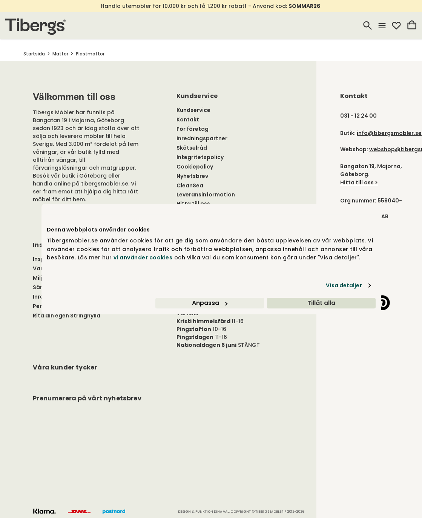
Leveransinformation (205, 194)
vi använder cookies (143, 257)
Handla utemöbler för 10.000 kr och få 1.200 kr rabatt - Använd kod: (210, 6)
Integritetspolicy (200, 157)
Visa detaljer (344, 285)
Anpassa (209, 303)
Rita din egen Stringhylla (66, 315)
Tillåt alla (321, 303)
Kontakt (187, 119)
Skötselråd (191, 148)
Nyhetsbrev (192, 176)
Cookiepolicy (194, 166)
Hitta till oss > (359, 182)
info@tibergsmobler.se (389, 133)
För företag (192, 129)
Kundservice (193, 110)
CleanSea (189, 185)
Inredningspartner (201, 138)
